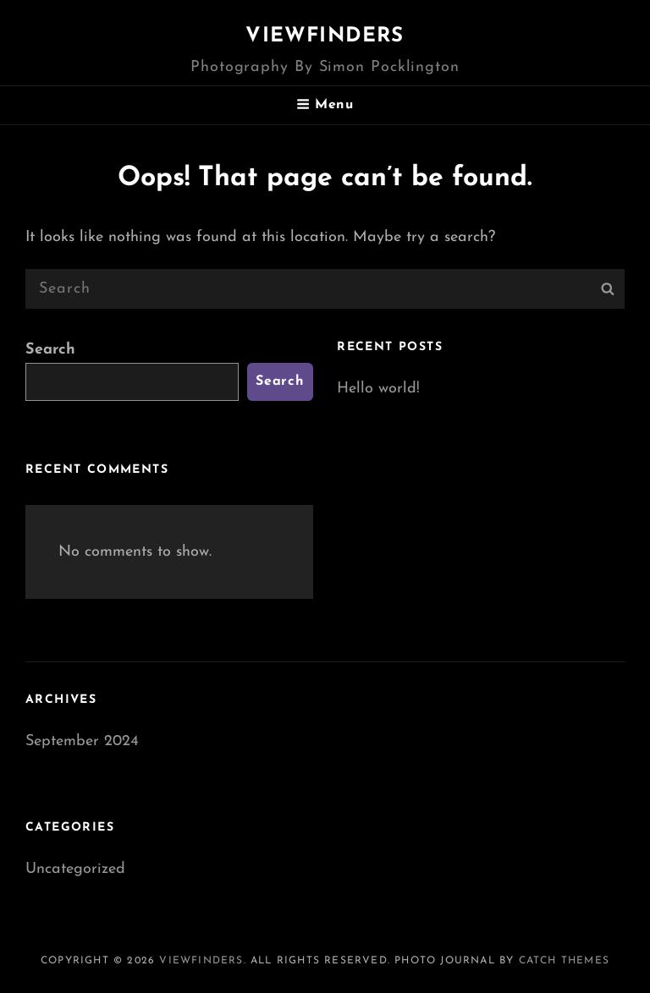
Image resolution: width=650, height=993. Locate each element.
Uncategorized (75, 869)
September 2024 (82, 741)
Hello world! (378, 389)
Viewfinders (324, 36)
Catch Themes (564, 961)
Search (50, 350)
